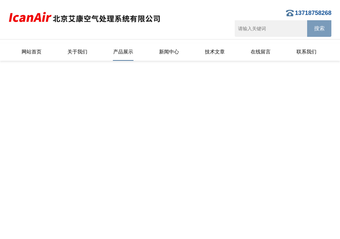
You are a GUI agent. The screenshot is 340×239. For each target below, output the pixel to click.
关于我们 (77, 51)
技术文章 (215, 51)
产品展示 (123, 51)
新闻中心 (169, 51)
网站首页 (32, 51)
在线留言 (261, 51)
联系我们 (306, 51)
